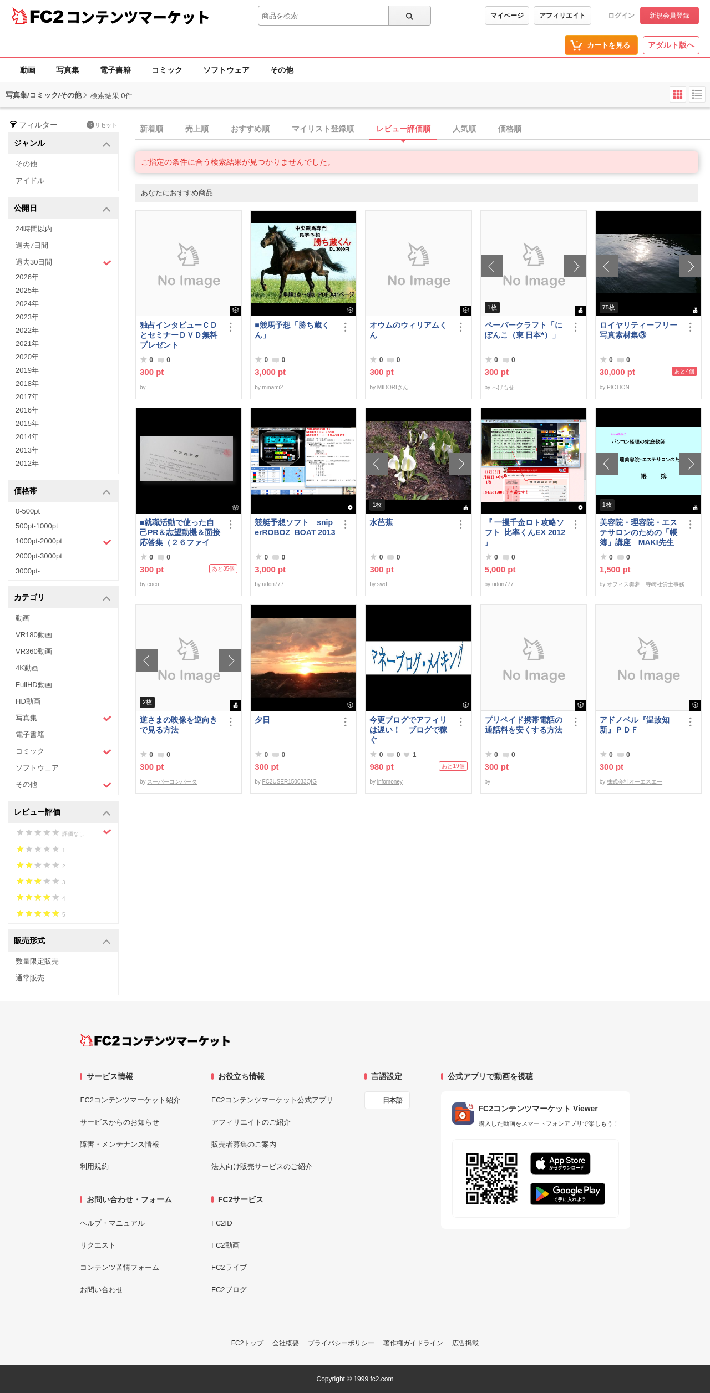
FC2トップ (247, 1343)
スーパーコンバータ (172, 782)
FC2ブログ (229, 1289)
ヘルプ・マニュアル (112, 1223)
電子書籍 (115, 69)
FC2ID (221, 1223)
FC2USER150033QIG (289, 782)
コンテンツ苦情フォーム (119, 1267)
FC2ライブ (229, 1267)
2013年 (27, 450)
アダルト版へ (671, 44)
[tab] (422, 129)
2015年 (27, 423)
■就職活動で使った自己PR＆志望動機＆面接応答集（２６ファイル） (180, 532)
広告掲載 (465, 1343)
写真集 (67, 69)
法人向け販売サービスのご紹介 (261, 1166)
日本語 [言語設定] (393, 1100)
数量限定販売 (37, 961)
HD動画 (28, 701)
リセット (102, 125)
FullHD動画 (34, 684)
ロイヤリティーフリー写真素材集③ (638, 330)
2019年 (27, 370)
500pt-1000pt (37, 526)
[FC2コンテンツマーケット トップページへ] (155, 1040)
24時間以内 (34, 229)
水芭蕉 (381, 522)
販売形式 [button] (62, 941)
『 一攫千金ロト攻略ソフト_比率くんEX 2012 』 (525, 532)
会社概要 (285, 1343)
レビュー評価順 (403, 128)
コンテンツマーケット (138, 16)
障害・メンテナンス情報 (119, 1144)
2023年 (27, 317)
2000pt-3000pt (39, 556)
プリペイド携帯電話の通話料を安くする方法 (523, 724)
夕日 (262, 719)
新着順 (151, 128)
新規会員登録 (669, 15)
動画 (28, 69)
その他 (281, 69)
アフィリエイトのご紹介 (251, 1122)
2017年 (27, 397)
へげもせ (503, 387)
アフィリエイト (562, 15)
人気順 (464, 128)
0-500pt (28, 511)
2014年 (27, 437)
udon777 (273, 584)
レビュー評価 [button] (62, 812)
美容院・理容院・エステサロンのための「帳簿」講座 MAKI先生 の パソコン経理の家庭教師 (638, 532)
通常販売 (30, 978)
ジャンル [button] (62, 144)
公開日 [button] (62, 209)
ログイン (621, 15)
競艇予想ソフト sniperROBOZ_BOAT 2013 (295, 527)
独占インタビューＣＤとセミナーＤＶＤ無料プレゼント (178, 335)
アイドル (30, 180)
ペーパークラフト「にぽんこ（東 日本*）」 (523, 330)
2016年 (27, 410)
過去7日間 (32, 245)
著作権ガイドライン (413, 1343)
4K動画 (27, 668)
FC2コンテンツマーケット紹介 (130, 1100)
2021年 (27, 343)
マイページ (507, 15)
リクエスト (98, 1245)
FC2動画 (225, 1245)
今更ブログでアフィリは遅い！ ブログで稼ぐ (408, 729)
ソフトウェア (226, 69)
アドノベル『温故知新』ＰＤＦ (635, 724)
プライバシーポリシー (341, 1343)
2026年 (27, 277)
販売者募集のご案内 (243, 1144)
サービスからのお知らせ (119, 1122)
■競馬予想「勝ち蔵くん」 (292, 330)
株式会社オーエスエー (634, 782)
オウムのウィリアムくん (408, 330)
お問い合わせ (101, 1289)
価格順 (509, 128)
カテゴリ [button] (62, 598)
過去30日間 (63, 262)
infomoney (390, 782)
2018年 (27, 383)
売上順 (197, 128)
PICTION (618, 387)
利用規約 (94, 1166)
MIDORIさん (392, 387)
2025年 (27, 290)
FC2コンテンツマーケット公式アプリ (272, 1100)
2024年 (27, 303)
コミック (166, 69)
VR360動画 (34, 651)
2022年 (27, 330)
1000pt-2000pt (63, 542)
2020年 (27, 357)
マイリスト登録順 (323, 128)
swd (382, 584)
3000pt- (28, 571)
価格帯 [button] (62, 491)
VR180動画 (34, 635)
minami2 (272, 387)
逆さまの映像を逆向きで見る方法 (178, 724)
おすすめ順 (250, 128)
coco (153, 584)
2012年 (27, 463)
